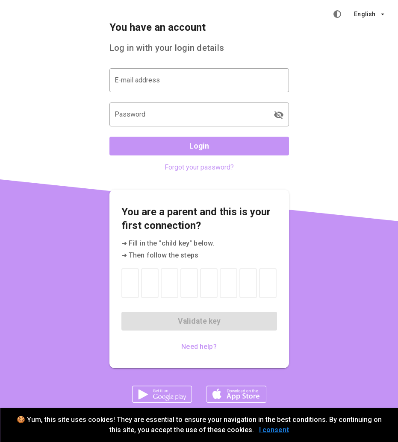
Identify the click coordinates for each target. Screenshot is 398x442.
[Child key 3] (169, 283)
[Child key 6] (228, 283)
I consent (274, 430)
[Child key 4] (189, 283)
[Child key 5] (209, 283)
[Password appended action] (279, 115)
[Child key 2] (150, 283)
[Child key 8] (268, 283)
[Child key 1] (130, 283)
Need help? (199, 346)
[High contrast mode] (337, 14)
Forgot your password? (199, 167)
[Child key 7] (248, 283)
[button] (369, 14)
